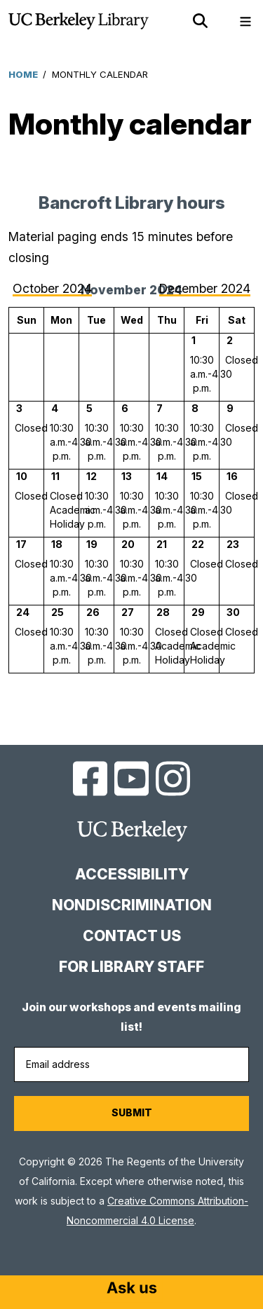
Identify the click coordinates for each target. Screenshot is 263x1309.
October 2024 (52, 288)
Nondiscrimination (132, 905)
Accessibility (132, 874)
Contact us (132, 936)
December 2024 (204, 288)
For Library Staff (131, 966)
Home (23, 74)
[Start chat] (131, 1289)
